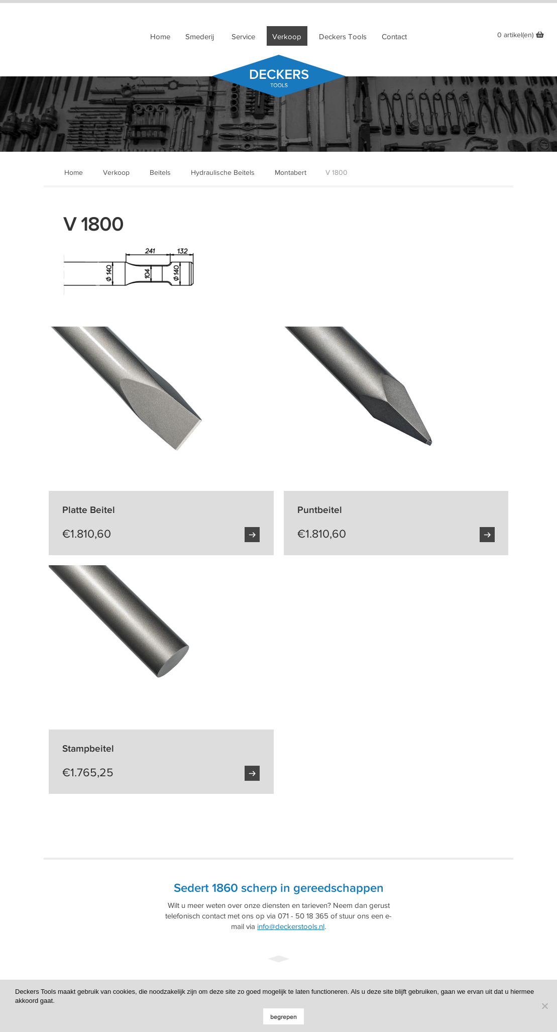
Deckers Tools (343, 37)
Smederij (199, 37)
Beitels (160, 172)
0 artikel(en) (515, 35)
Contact (394, 37)
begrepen (283, 1017)
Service (243, 37)
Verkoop (286, 37)
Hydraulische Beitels (223, 172)
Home (160, 37)
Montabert (290, 172)
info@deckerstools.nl (290, 926)
